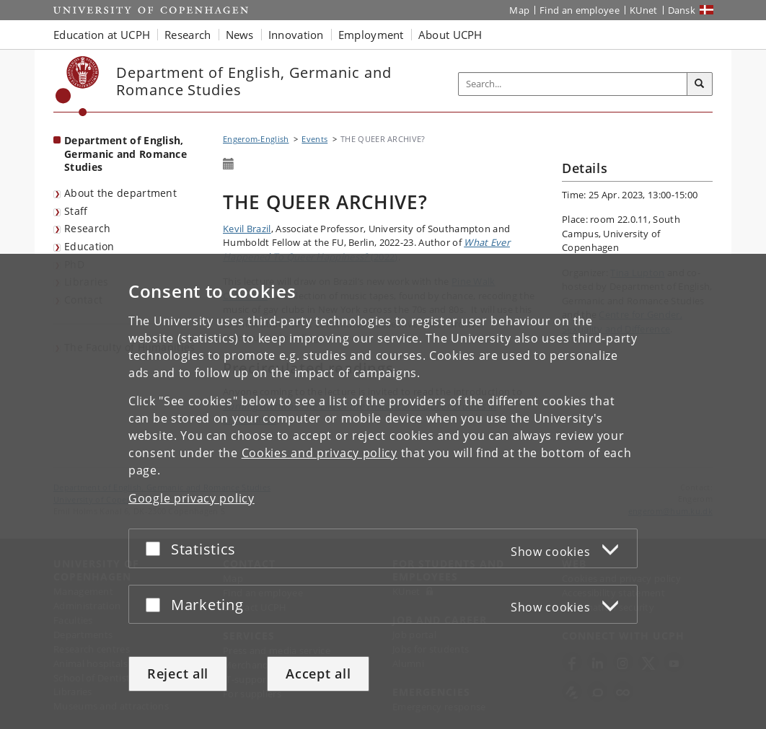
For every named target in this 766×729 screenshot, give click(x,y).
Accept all (318, 673)
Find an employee (580, 10)
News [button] (240, 34)
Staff (76, 211)
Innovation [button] (296, 34)
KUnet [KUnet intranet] (644, 10)
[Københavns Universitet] (78, 86)
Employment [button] (371, 34)
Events (314, 138)
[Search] (700, 84)
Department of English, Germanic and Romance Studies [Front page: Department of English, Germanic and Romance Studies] (125, 153)
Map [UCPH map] (519, 10)
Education (89, 246)
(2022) (366, 249)
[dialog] (383, 491)
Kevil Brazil (247, 228)
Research (87, 228)
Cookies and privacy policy (319, 453)
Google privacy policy (191, 498)
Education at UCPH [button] (101, 34)
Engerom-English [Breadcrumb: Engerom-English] (256, 138)
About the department (120, 193)
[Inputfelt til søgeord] (573, 84)
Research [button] (187, 34)
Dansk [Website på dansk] (682, 10)
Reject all (177, 673)
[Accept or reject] (156, 548)
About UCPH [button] (450, 34)
